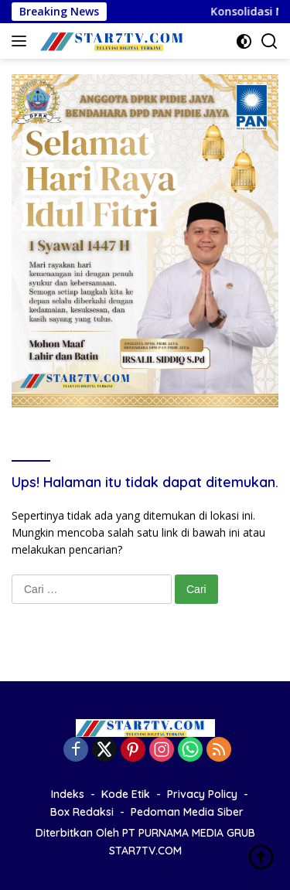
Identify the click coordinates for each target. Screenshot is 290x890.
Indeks (67, 794)
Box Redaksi (82, 812)
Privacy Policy (202, 794)
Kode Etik (125, 794)
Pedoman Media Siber (187, 812)
